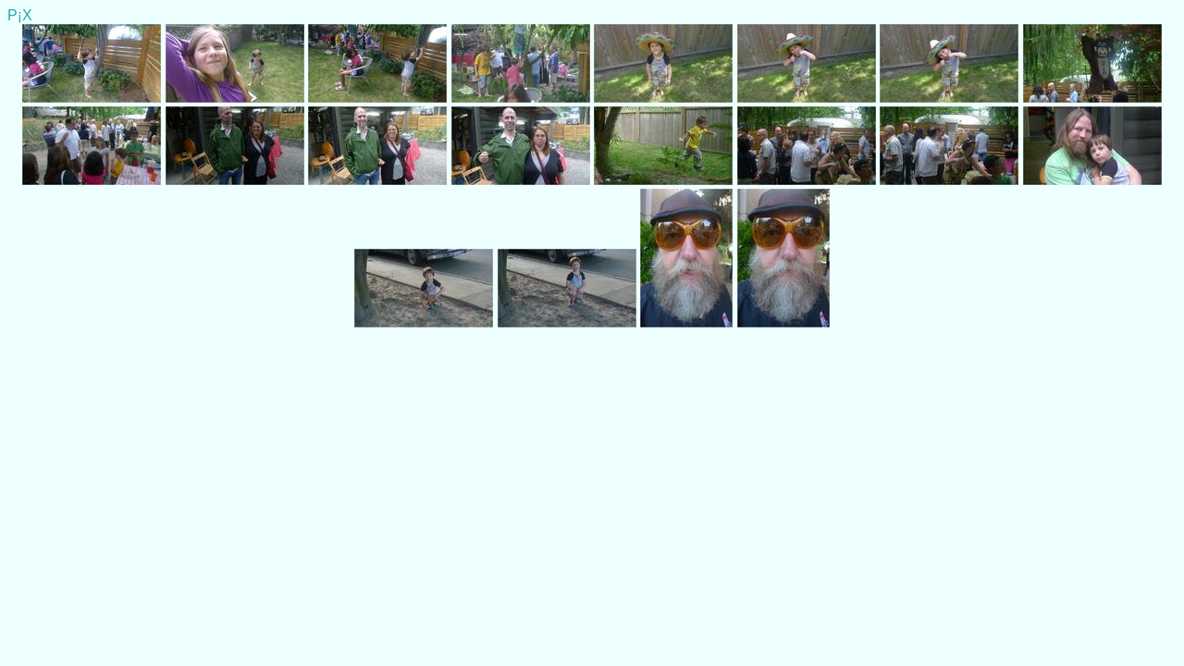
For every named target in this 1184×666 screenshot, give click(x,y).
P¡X (19, 15)
